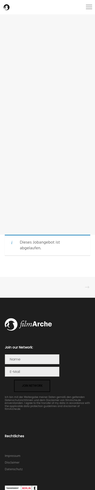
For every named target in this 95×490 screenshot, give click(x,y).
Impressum (12, 456)
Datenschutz (14, 469)
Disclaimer (12, 462)
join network (32, 386)
